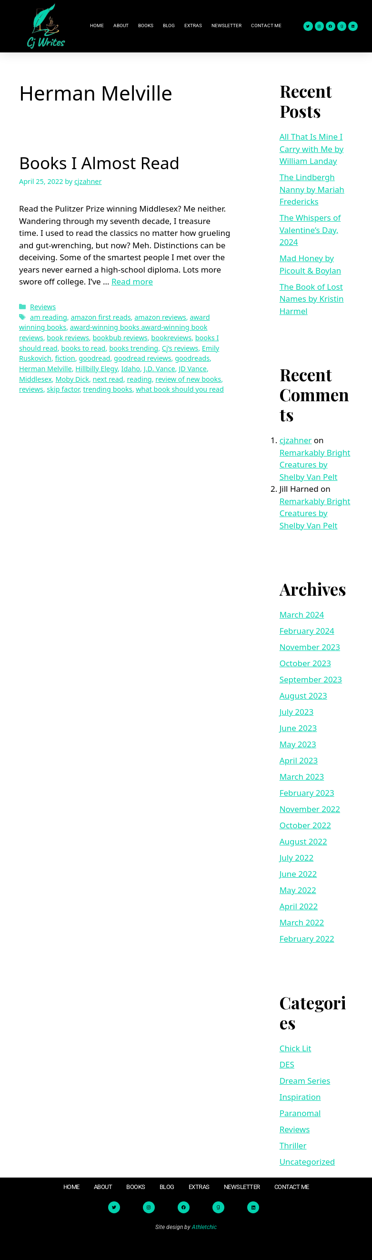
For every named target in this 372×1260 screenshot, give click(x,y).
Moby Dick (72, 379)
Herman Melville (45, 368)
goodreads (192, 358)
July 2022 (297, 857)
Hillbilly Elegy (96, 368)
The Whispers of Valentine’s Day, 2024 (310, 229)
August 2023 (303, 695)
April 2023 (299, 760)
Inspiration (300, 1096)
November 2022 (310, 808)
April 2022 (299, 906)
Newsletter (226, 25)
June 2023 (298, 727)
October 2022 (305, 825)
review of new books (188, 379)
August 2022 (303, 841)
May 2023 (298, 744)
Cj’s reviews (180, 348)
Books (145, 25)
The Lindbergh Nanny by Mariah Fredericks (312, 189)
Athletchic (204, 1227)
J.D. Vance (159, 368)
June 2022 (298, 873)
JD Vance (193, 368)
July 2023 (297, 711)
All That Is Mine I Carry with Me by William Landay (311, 148)
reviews (31, 389)
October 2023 (305, 663)
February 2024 (307, 630)
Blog (169, 25)
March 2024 (302, 614)
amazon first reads (100, 317)
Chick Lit (296, 1048)
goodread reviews (142, 358)
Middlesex (35, 379)
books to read (83, 348)
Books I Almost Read (99, 163)
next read (108, 379)
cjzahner (296, 440)
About (121, 25)
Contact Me (266, 25)
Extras (193, 25)
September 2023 (311, 679)
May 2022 (298, 889)
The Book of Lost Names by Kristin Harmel (312, 298)
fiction (65, 358)
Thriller (293, 1145)
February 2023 (307, 792)
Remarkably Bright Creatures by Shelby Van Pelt (315, 464)
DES (287, 1064)
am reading (48, 317)
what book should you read (180, 389)
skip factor (63, 389)
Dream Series (305, 1080)
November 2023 (310, 646)
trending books (107, 389)
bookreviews (171, 337)
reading (139, 379)
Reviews (43, 306)
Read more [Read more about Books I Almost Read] (132, 281)
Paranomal (300, 1113)
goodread (94, 358)
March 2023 (302, 776)
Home (97, 25)
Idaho (131, 368)
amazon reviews (160, 317)
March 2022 (302, 922)
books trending (133, 348)
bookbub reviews (119, 337)
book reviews (68, 337)
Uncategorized (307, 1161)
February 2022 (307, 938)
